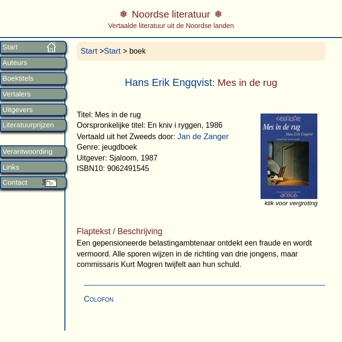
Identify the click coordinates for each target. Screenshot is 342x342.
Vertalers (16, 94)
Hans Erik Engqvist (168, 82)
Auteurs (14, 62)
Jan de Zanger (203, 136)
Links (10, 167)
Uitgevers (17, 110)
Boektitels (18, 78)
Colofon (99, 299)
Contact (14, 182)
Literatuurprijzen (28, 125)
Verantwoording (27, 151)
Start (10, 47)
